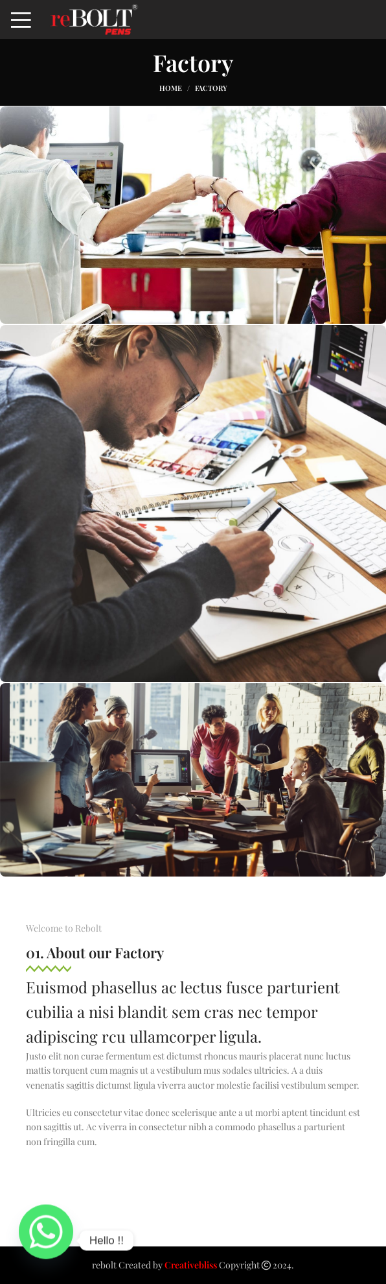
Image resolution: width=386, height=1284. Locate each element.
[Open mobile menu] (21, 19)
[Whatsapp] (46, 1240)
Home (170, 88)
